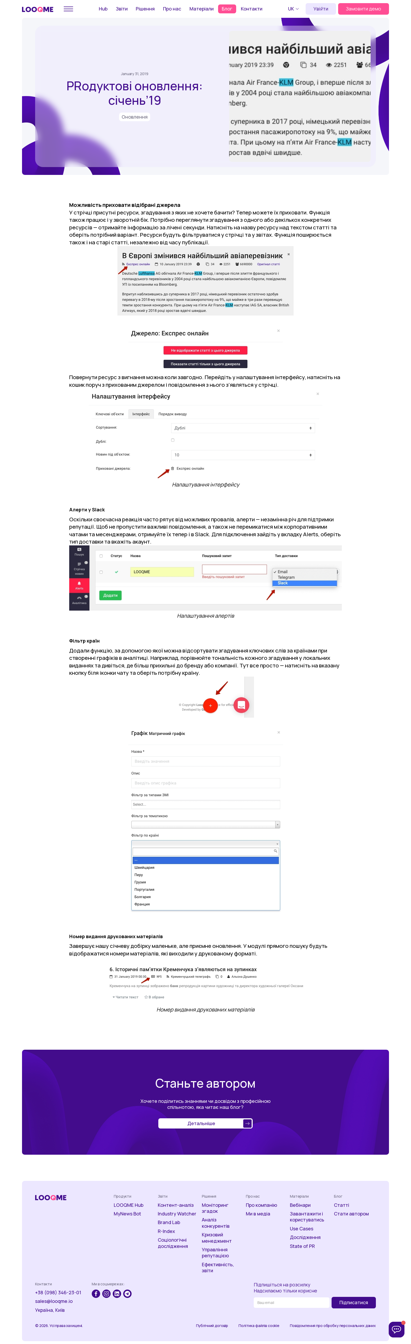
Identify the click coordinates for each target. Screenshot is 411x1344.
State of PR (302, 1246)
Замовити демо (363, 8)
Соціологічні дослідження (173, 1243)
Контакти (251, 8)
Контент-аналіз (176, 1205)
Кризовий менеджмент (217, 1238)
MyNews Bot (127, 1214)
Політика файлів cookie (259, 1325)
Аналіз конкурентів (216, 1223)
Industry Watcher (177, 1214)
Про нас (172, 8)
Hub (103, 8)
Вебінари (300, 1205)
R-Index (166, 1231)
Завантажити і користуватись (307, 1217)
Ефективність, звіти (218, 1268)
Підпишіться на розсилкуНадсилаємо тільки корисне (285, 1288)
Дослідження (305, 1237)
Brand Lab (169, 1222)
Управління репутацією (215, 1253)
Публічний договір (212, 1325)
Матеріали (202, 8)
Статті (341, 1205)
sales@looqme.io (54, 1301)
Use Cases (301, 1229)
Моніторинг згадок (215, 1208)
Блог (227, 8)
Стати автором (351, 1214)
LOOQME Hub (128, 1205)
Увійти (320, 8)
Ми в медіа (258, 1214)
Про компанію (261, 1205)
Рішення (145, 8)
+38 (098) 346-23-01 (58, 1293)
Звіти (122, 8)
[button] (294, 9)
